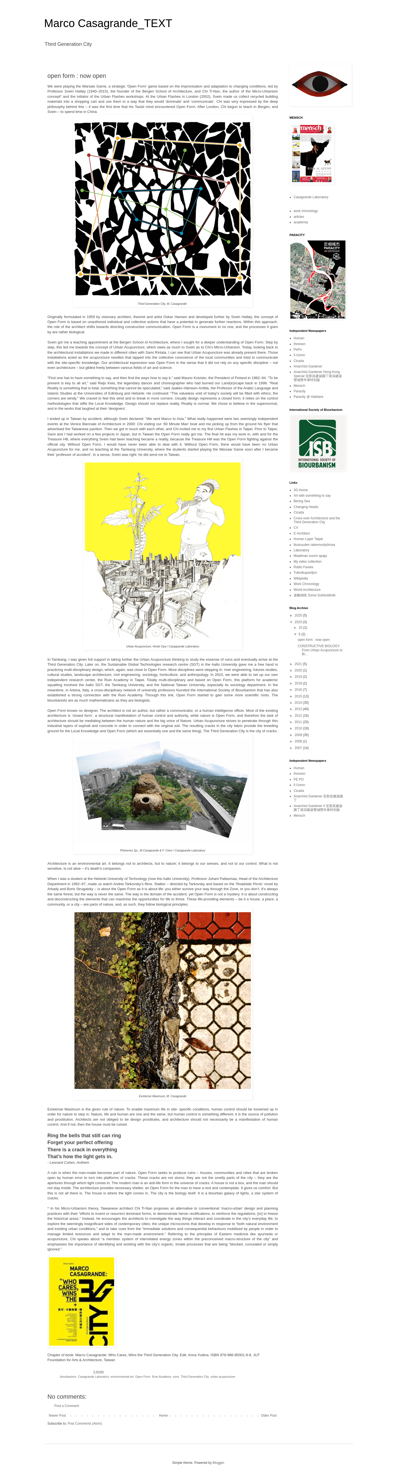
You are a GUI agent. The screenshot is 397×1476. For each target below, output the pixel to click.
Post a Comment (66, 1406)
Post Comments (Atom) (85, 1423)
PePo (298, 349)
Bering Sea (302, 501)
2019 (299, 677)
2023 (299, 622)
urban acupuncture (222, 1376)
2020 (299, 670)
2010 (299, 728)
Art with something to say (312, 496)
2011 (299, 722)
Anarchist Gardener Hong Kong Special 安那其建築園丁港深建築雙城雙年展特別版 (318, 376)
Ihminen (299, 344)
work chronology (306, 211)
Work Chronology (306, 584)
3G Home (301, 490)
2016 (299, 690)
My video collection (307, 562)
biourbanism (68, 1376)
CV (296, 528)
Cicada (299, 361)
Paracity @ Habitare (308, 397)
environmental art (122, 1376)
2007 (299, 748)
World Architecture (307, 590)
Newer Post (57, 1415)
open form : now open (314, 640)
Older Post (269, 1415)
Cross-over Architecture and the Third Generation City (317, 520)
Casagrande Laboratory (93, 1376)
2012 (299, 716)
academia (301, 222)
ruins (176, 1376)
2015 (299, 696)
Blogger (218, 1463)
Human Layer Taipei (308, 539)
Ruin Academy (161, 1376)
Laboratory (301, 550)
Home (163, 1415)
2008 (299, 741)
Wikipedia (301, 578)
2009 (299, 735)
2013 (299, 709)
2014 (299, 703)
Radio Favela (303, 567)
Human (299, 338)
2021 (299, 664)
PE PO (299, 779)
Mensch (299, 386)
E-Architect (302, 533)
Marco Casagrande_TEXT (108, 23)
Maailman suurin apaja (310, 556)
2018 (299, 683)
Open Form (143, 1376)
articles (299, 217)
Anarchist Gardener (308, 366)
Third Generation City (195, 1376)
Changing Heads (306, 507)
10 (301, 627)
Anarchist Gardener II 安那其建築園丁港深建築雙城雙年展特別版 (318, 808)
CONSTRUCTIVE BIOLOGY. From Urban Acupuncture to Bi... (320, 650)
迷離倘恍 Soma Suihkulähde (315, 595)
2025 (299, 615)
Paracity (299, 391)
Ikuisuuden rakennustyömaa (314, 545)
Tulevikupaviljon (305, 573)
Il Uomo (299, 355)
